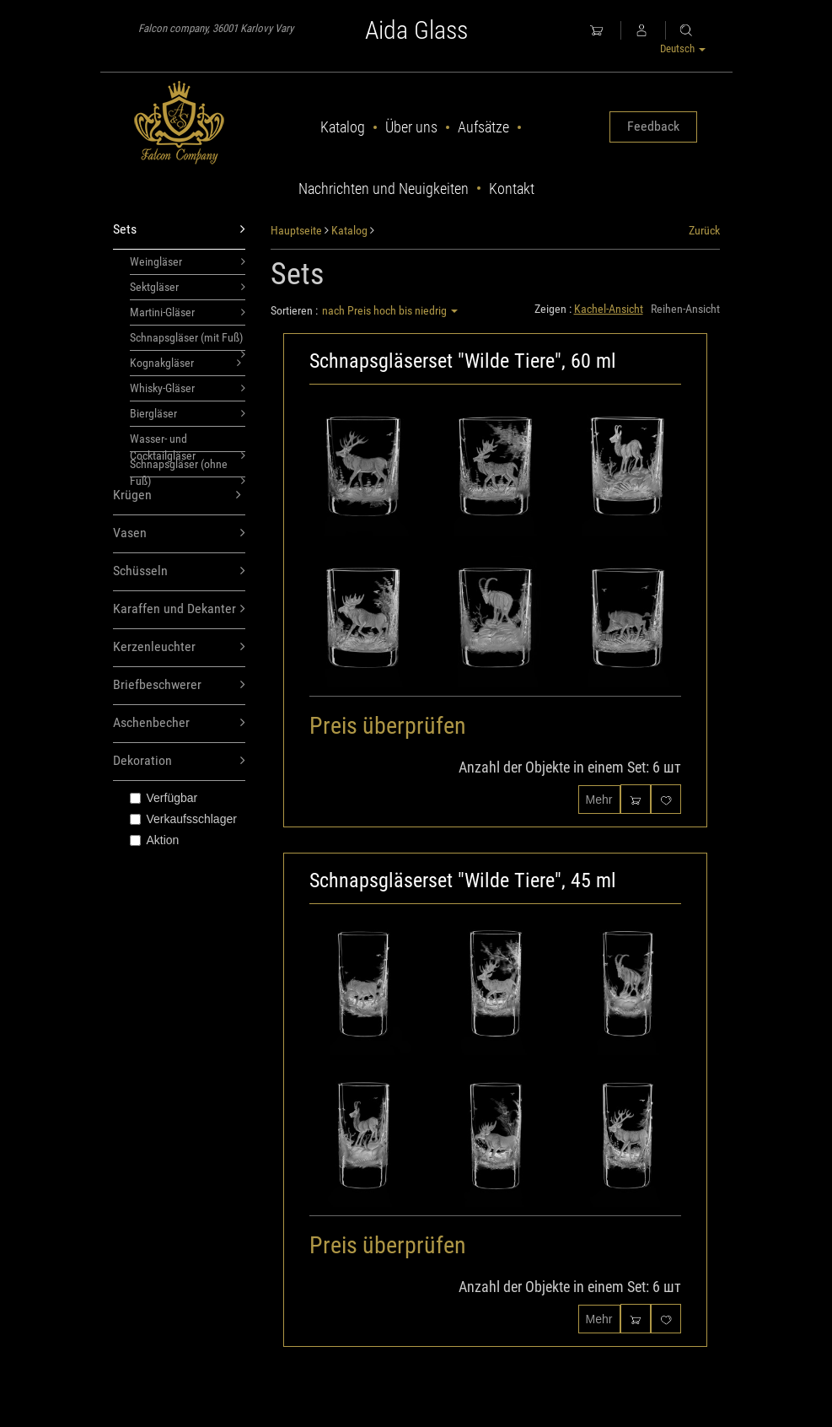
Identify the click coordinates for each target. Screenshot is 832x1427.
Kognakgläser (186, 362)
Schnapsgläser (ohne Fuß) (188, 467)
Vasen (179, 533)
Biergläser (188, 413)
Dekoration (179, 761)
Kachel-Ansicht (608, 308)
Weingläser (188, 261)
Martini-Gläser (188, 312)
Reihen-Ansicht (685, 308)
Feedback (653, 126)
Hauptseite (296, 230)
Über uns (411, 127)
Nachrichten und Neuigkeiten (383, 188)
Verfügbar (164, 798)
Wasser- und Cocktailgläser (188, 442)
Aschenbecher (179, 723)
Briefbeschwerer (179, 685)
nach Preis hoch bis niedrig (390, 310)
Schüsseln (179, 571)
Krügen (177, 495)
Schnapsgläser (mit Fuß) (188, 341)
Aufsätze (483, 127)
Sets (179, 230)
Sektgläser (188, 286)
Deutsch (683, 48)
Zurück (704, 230)
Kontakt (511, 188)
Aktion (155, 840)
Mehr (599, 799)
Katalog (342, 127)
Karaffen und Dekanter (179, 609)
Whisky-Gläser (188, 388)
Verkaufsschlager (183, 819)
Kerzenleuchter (179, 647)
